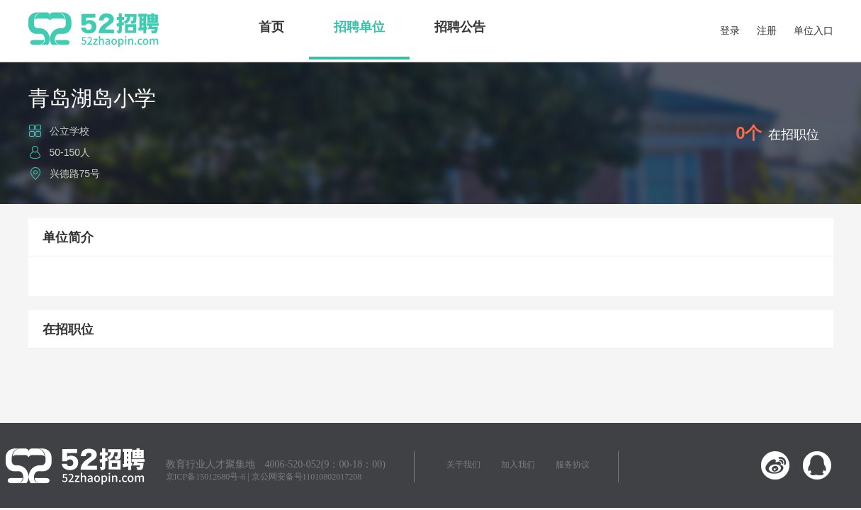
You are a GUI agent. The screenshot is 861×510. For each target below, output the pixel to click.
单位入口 (813, 30)
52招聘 (93, 30)
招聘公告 (459, 27)
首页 (271, 27)
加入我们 (518, 465)
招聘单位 (359, 27)
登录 (730, 30)
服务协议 (573, 465)
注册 (767, 30)
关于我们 (463, 465)
